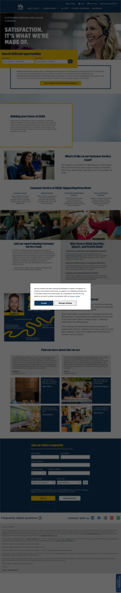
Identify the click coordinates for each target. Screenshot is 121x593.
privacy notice (75, 296)
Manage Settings (65, 303)
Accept (44, 303)
